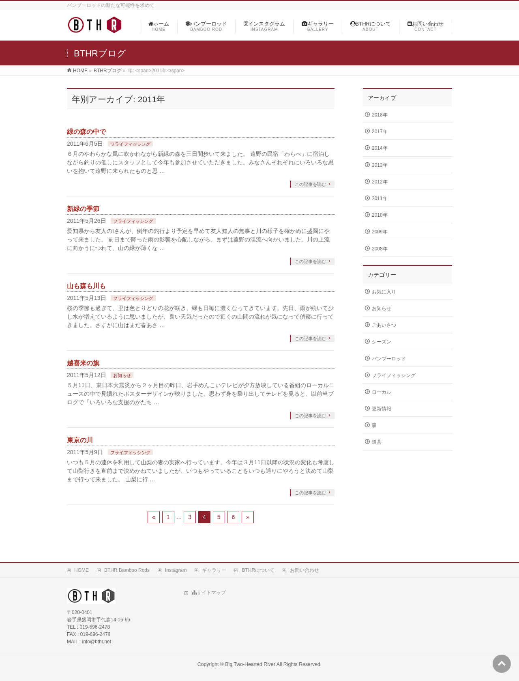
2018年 (380, 115)
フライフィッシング (130, 144)
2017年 (380, 131)
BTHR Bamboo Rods (127, 570)
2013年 (380, 165)
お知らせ (122, 375)
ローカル (381, 392)
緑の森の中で (86, 131)
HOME (81, 570)
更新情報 (381, 409)
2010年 (380, 215)
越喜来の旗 (83, 363)
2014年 (380, 148)
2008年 (380, 249)
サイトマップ (209, 592)
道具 (377, 442)
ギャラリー (214, 570)
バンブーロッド (389, 359)
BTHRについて (258, 570)
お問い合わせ (304, 570)
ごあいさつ (384, 325)
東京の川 (80, 440)
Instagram (176, 570)
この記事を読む (310, 184)
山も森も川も (86, 285)
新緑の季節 (83, 208)
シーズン (381, 342)
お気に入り (384, 292)
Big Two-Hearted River (250, 664)
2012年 (380, 182)
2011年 (380, 198)
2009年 (380, 232)
